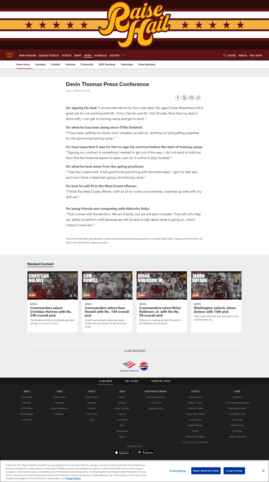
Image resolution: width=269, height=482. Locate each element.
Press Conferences (59, 408)
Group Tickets (195, 419)
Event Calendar (122, 408)
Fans (91, 419)
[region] (134, 471)
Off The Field (27, 408)
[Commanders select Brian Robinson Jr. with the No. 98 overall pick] (162, 300)
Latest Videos (59, 397)
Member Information (195, 436)
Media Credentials (237, 436)
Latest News (26, 397)
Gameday (26, 402)
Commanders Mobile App (237, 402)
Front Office (122, 419)
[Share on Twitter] (184, 99)
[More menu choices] (123, 55)
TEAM (122, 391)
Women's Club (237, 425)
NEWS (27, 391)
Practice (91, 408)
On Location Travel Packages (195, 442)
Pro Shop (237, 431)
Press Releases (27, 414)
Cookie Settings (177, 470)
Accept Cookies (234, 470)
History (122, 436)
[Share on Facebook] (177, 99)
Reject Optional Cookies (206, 470)
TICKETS (195, 391)
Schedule (122, 402)
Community (26, 419)
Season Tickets (195, 402)
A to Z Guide (155, 402)
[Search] (224, 55)
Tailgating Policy (155, 408)
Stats (122, 425)
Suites (195, 431)
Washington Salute (237, 408)
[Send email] (191, 99)
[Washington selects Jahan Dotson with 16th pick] (216, 298)
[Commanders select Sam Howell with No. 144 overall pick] (107, 302)
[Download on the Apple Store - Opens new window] (122, 453)
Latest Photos (91, 397)
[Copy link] (198, 98)
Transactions (122, 431)
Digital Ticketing (195, 425)
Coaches (122, 414)
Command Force (237, 414)
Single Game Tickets (195, 414)
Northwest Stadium (155, 391)
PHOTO (91, 391)
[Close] (263, 471)
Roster (122, 397)
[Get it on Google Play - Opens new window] (145, 454)
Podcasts (59, 414)
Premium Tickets (195, 408)
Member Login (195, 397)
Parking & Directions (155, 397)
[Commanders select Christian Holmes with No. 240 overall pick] (52, 300)
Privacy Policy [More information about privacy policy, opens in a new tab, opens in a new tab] (73, 478)
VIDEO (59, 391)
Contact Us (237, 397)
